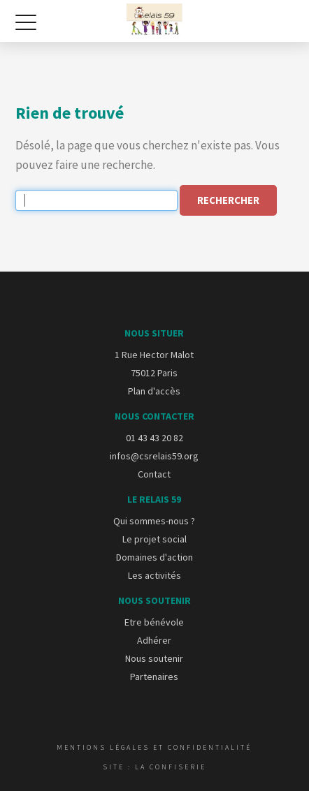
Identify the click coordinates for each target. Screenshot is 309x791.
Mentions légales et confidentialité (154, 747)
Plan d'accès (154, 391)
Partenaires (154, 676)
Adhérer (154, 640)
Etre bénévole (154, 622)
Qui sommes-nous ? (154, 521)
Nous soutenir (154, 658)
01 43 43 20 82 (154, 437)
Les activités (154, 575)
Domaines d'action (154, 557)
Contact (154, 474)
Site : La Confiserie (154, 766)
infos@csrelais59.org (154, 456)
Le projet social (154, 539)
